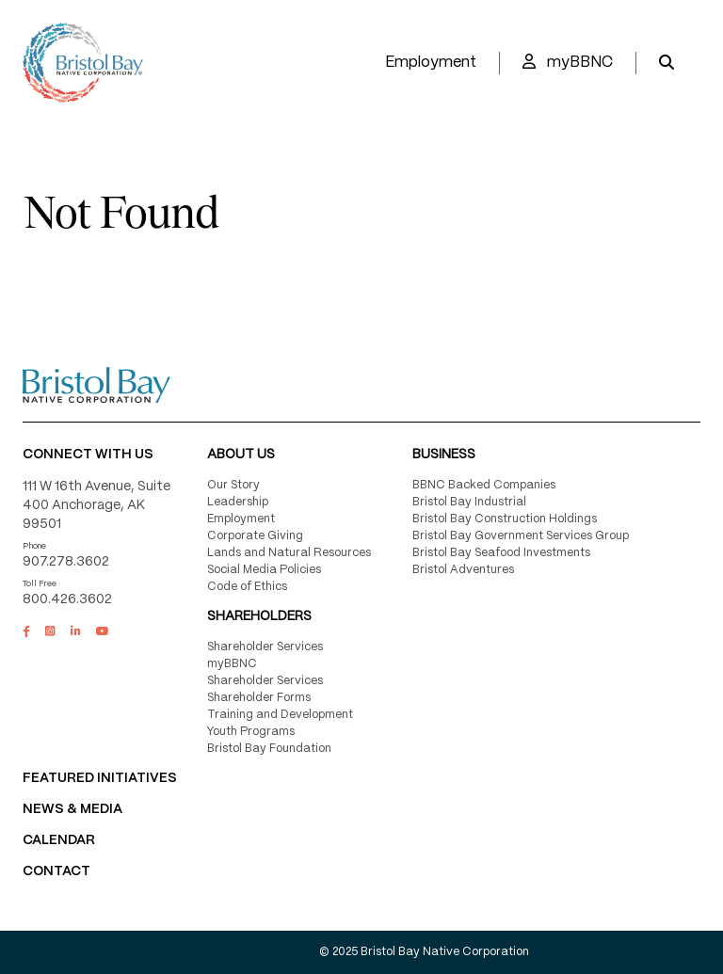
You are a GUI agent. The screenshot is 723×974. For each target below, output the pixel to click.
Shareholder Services (265, 647)
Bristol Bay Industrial (469, 502)
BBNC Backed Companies (483, 485)
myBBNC (567, 62)
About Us (241, 454)
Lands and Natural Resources (289, 553)
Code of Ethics (247, 587)
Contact (56, 871)
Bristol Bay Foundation (269, 748)
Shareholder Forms (259, 698)
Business (443, 454)
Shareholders (259, 616)
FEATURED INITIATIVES (100, 778)
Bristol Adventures (463, 570)
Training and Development (280, 715)
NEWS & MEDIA (72, 809)
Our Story (233, 485)
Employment (430, 63)
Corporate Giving (255, 536)
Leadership (237, 502)
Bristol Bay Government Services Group (520, 536)
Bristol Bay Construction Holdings (504, 519)
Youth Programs (251, 732)
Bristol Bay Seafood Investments (501, 553)
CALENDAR (59, 840)
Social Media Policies (264, 570)
